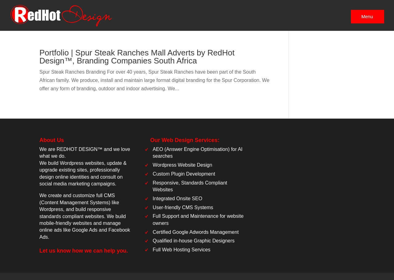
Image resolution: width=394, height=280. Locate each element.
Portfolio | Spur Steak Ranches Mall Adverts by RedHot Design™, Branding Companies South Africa (137, 56)
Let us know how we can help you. (83, 251)
